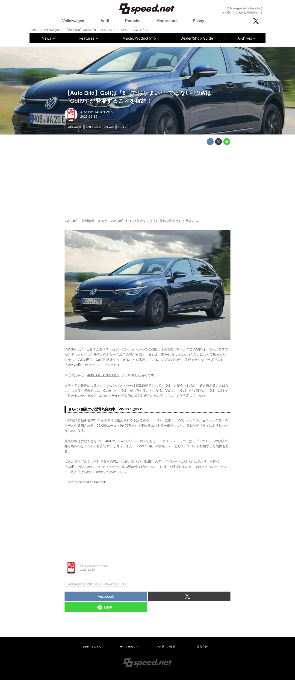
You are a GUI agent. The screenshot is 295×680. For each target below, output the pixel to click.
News (48, 38)
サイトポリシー (129, 646)
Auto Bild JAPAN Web (96, 112)
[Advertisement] (147, 181)
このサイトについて (92, 646)
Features (88, 38)
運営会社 (202, 646)
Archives (246, 38)
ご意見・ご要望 (165, 646)
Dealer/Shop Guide (196, 38)
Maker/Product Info (139, 38)
